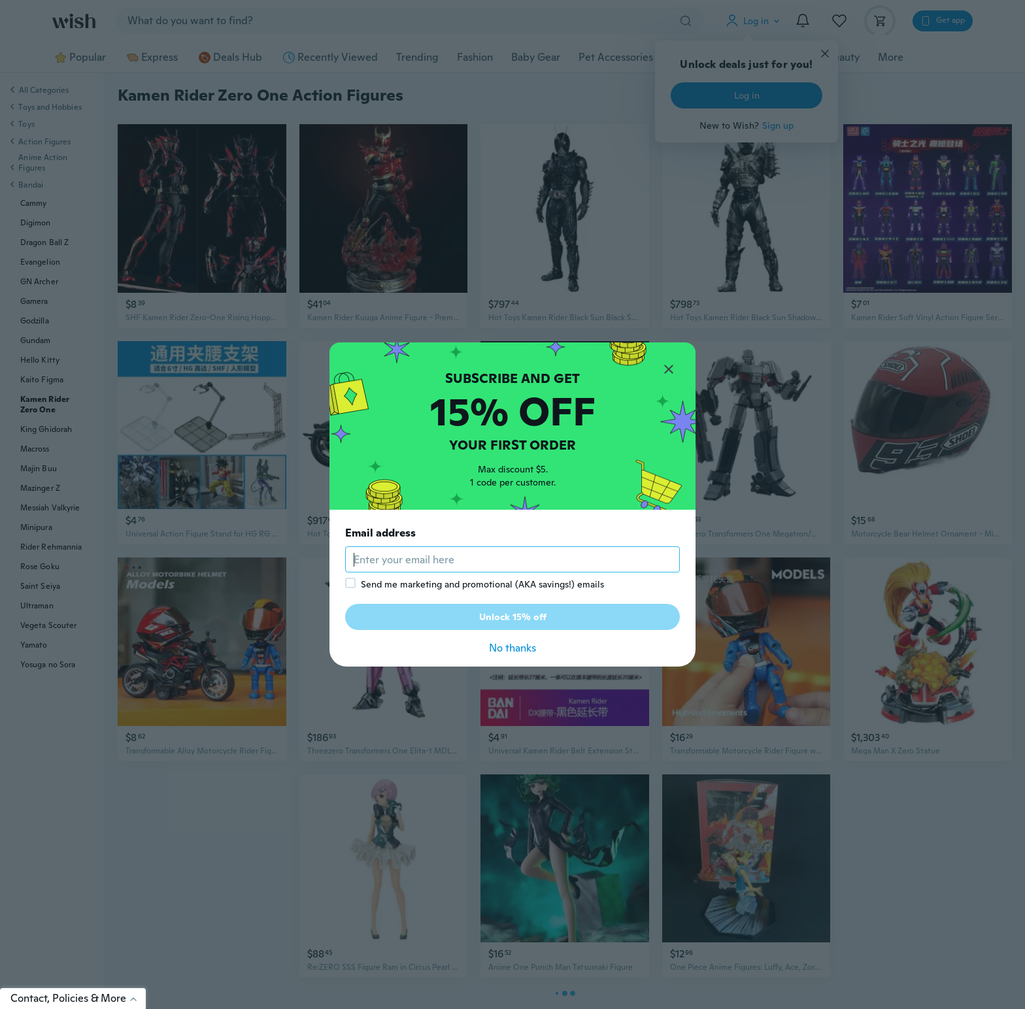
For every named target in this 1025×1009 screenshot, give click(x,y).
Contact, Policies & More (78, 998)
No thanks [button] (512, 648)
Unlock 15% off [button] (512, 617)
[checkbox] (350, 583)
